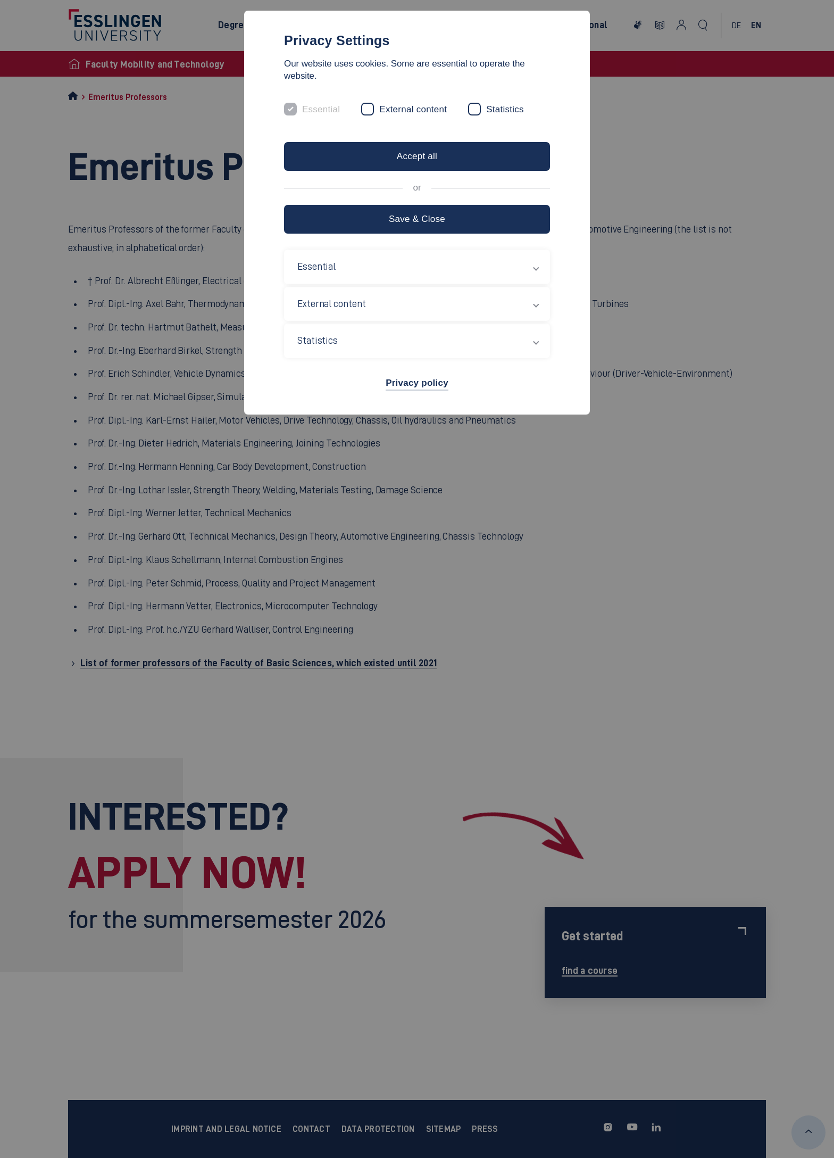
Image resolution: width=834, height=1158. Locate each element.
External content (413, 109)
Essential (321, 109)
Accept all (417, 156)
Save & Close (417, 219)
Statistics (505, 109)
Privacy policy (417, 383)
